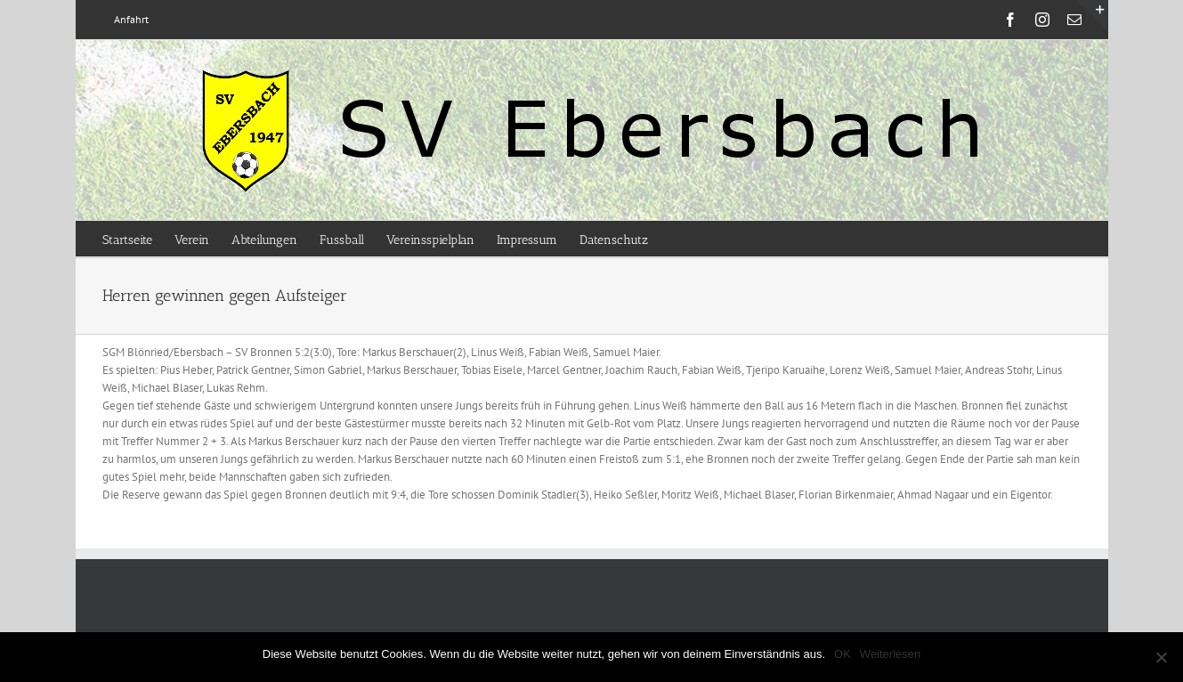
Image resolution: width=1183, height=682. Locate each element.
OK (842, 654)
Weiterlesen (890, 654)
